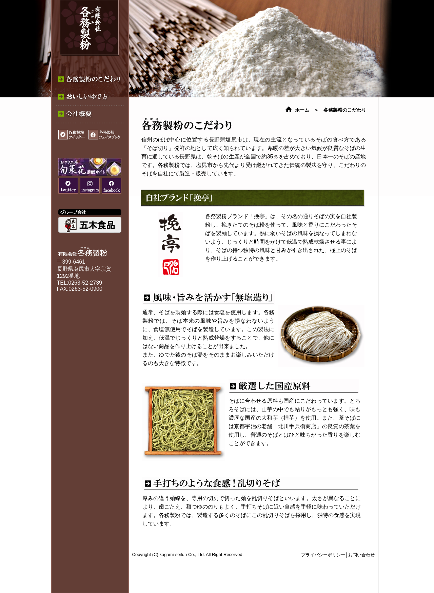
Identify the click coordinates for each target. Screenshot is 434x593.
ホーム (302, 110)
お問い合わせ (361, 554)
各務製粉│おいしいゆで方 (89, 97)
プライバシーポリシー (323, 554)
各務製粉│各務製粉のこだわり (89, 78)
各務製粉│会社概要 (89, 117)
